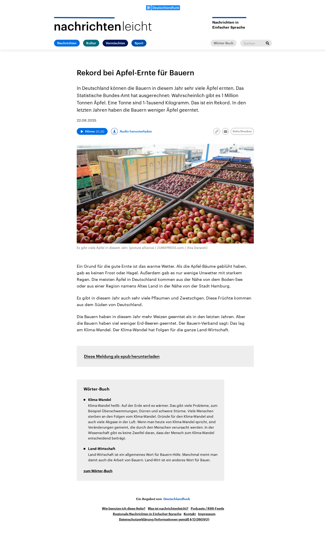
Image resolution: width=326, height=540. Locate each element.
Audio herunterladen (136, 131)
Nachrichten (67, 43)
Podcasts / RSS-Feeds (207, 508)
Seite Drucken (242, 131)
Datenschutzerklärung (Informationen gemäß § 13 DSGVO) (164, 519)
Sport (139, 43)
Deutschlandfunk (176, 499)
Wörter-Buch (223, 43)
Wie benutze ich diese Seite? (124, 508)
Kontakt (190, 513)
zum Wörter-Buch (98, 471)
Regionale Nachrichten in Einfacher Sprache (147, 513)
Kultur (91, 43)
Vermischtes (115, 43)
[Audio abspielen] (92, 131)
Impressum (206, 513)
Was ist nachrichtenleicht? (168, 508)
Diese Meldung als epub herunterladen (122, 356)
